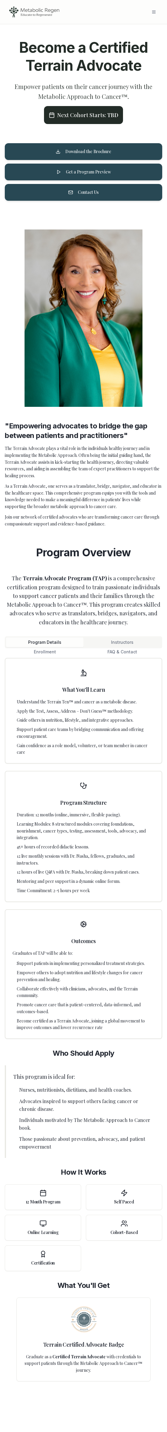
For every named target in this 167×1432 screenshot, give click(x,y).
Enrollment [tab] (45, 651)
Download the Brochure (83, 151)
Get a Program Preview (83, 172)
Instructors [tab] (122, 642)
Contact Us (83, 192)
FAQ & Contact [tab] (122, 651)
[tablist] (83, 642)
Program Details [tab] (44, 642)
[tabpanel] (83, 1019)
